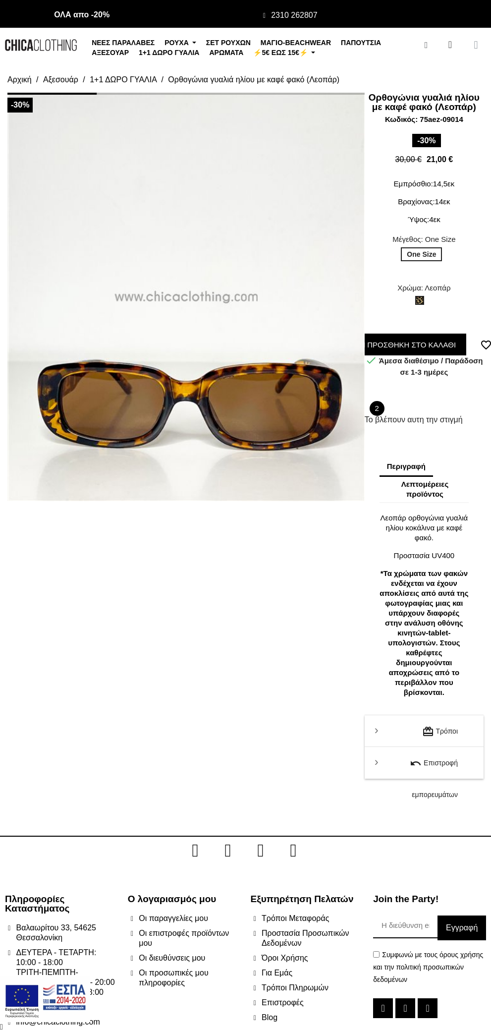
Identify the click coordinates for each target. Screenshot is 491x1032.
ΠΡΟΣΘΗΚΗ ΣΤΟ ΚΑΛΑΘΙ (409, 345)
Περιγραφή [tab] (406, 466)
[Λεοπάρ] (421, 303)
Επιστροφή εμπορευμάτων (434, 768)
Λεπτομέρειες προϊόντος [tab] (424, 489)
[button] (14, 296)
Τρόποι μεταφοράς (440, 736)
